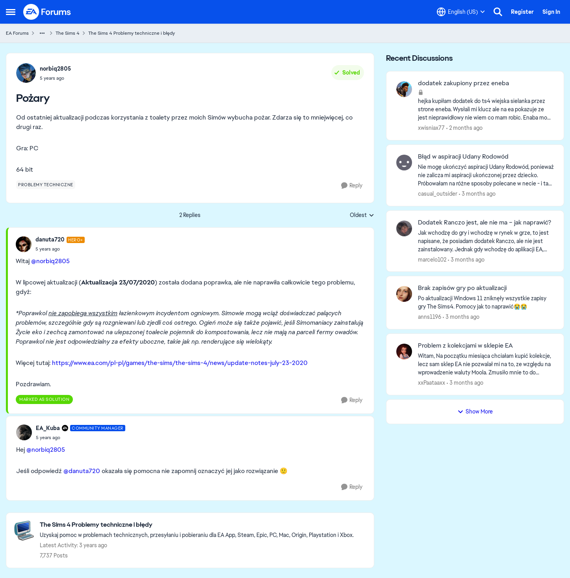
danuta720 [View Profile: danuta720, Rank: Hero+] (50, 239)
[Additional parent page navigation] (42, 33)
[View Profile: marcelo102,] (404, 228)
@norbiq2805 (50, 261)
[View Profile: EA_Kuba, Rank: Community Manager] (24, 432)
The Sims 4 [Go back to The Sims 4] (68, 33)
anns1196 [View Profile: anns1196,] (429, 316)
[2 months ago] (464, 128)
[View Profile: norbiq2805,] (26, 73)
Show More (475, 411)
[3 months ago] (477, 194)
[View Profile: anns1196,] (404, 294)
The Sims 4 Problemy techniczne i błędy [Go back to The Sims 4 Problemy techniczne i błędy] (131, 33)
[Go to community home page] (47, 12)
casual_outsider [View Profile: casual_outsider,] (437, 193)
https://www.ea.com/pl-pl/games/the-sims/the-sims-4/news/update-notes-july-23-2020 (180, 363)
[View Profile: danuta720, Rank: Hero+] (24, 244)
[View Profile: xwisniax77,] (404, 89)
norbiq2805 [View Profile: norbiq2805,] (55, 68)
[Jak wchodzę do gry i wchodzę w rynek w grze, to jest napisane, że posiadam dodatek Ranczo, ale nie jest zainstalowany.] (486, 240)
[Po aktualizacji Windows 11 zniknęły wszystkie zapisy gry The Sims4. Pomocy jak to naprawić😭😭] (486, 302)
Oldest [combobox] (362, 215)
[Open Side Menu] (10, 12)
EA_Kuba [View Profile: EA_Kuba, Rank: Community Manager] (48, 428)
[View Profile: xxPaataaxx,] (404, 351)
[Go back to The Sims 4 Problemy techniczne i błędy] (197, 525)
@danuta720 (81, 471)
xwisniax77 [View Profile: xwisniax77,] (431, 127)
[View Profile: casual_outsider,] (404, 162)
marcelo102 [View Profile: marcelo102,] (432, 259)
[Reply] (352, 185)
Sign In (551, 11)
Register (522, 11)
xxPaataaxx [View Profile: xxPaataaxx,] (431, 382)
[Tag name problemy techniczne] (45, 184)
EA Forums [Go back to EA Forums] (17, 33)
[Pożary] (60, 249)
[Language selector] (460, 12)
